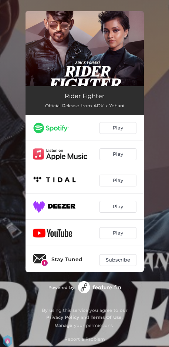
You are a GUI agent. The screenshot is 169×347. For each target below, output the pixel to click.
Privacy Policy (62, 317)
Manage (63, 325)
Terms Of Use (106, 317)
